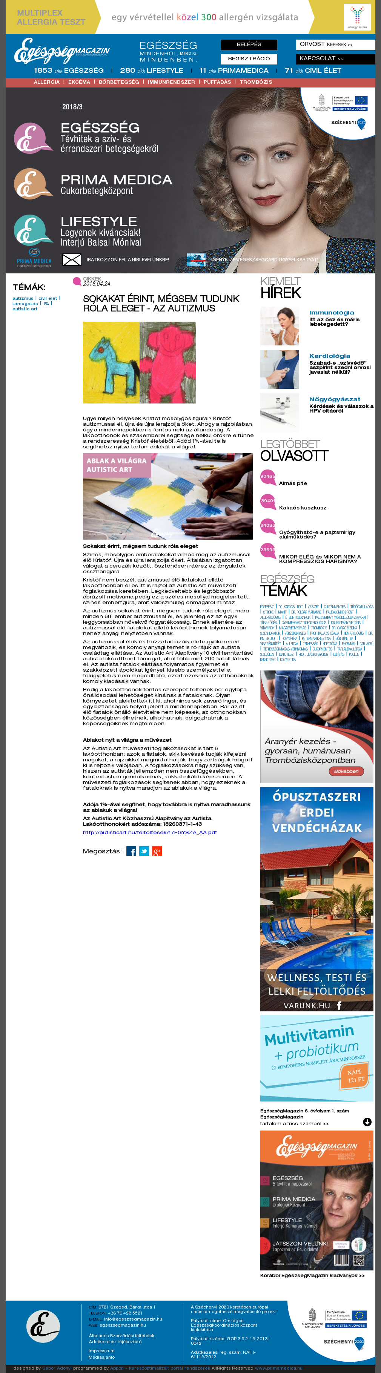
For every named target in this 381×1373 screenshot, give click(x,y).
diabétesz (286, 655)
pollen (354, 655)
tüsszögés (268, 623)
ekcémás (348, 644)
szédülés (267, 655)
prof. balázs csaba (324, 634)
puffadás (217, 82)
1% (46, 304)
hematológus (354, 634)
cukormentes (322, 650)
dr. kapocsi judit (291, 607)
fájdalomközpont (340, 613)
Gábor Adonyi (57, 1369)
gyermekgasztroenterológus (304, 623)
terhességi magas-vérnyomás (285, 650)
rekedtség (267, 660)
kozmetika (288, 660)
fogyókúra (289, 639)
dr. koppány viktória (346, 623)
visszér (313, 607)
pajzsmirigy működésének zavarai (340, 618)
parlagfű (366, 644)
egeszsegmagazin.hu (123, 1325)
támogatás (25, 304)
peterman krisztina (316, 639)
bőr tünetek (344, 639)
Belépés (249, 45)
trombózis (256, 82)
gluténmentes (335, 607)
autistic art (25, 309)
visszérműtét (270, 644)
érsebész (267, 607)
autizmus (23, 299)
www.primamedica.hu (279, 1369)
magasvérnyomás (292, 629)
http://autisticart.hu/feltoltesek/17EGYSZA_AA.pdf (150, 833)
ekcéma (79, 82)
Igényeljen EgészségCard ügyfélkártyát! (264, 260)
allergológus (270, 618)
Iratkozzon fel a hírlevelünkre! (128, 260)
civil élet (47, 299)
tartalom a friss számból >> (294, 1124)
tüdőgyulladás (361, 607)
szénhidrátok (270, 634)
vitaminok (267, 629)
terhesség (310, 644)
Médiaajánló (102, 1357)
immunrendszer (171, 82)
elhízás (338, 655)
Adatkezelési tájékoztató (115, 1342)
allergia (47, 82)
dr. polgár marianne (306, 613)
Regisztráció (249, 59)
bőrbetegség (119, 82)
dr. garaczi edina (344, 629)
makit (282, 613)
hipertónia (330, 644)
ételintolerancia (298, 618)
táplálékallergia (349, 650)
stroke (268, 613)
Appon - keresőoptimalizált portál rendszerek (160, 1369)
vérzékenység (295, 634)
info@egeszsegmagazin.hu (133, 1319)
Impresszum (102, 1351)
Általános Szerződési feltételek (121, 1336)
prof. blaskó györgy (314, 655)
